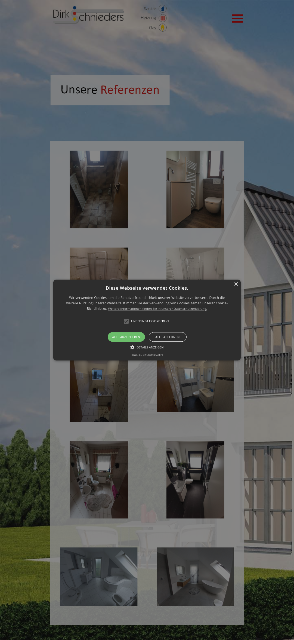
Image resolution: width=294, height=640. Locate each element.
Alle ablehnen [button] (167, 337)
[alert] (147, 320)
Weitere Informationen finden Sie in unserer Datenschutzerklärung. (157, 309)
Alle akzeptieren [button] (126, 337)
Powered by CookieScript (147, 355)
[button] (147, 320)
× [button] (236, 284)
